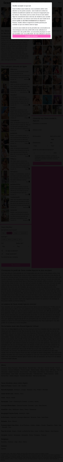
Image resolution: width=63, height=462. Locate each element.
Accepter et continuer (31, 36)
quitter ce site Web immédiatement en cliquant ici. (31, 20)
